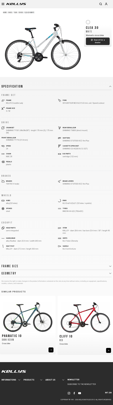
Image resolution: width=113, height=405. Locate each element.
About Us (50, 380)
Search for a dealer (99, 41)
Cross (21, 12)
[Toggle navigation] (2, 3)
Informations (8, 380)
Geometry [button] (8, 273)
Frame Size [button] (9, 266)
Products (29, 380)
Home (5, 12)
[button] (2, 324)
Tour (15, 12)
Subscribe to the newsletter (81, 384)
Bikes (10, 12)
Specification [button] (12, 86)
